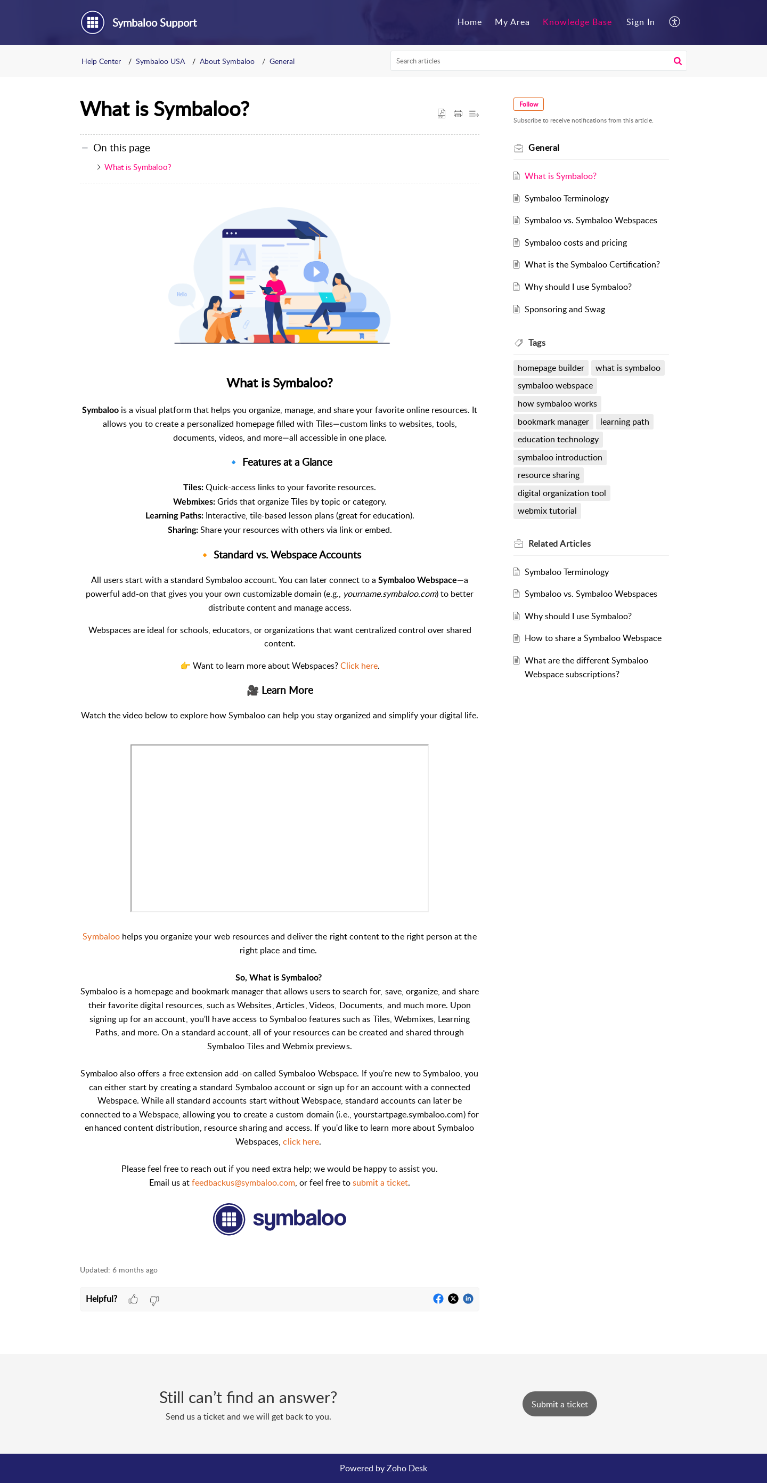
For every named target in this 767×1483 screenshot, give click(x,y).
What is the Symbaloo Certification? (592, 264)
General (282, 61)
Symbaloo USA (160, 61)
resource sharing (549, 475)
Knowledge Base (577, 22)
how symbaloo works (557, 403)
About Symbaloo (227, 61)
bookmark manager (553, 421)
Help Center (101, 61)
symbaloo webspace (555, 385)
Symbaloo (101, 936)
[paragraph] (279, 725)
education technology (558, 439)
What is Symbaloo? (138, 166)
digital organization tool (562, 493)
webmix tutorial (547, 510)
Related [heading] (559, 543)
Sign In (640, 22)
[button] (675, 22)
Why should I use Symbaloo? (578, 287)
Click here (359, 665)
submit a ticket (380, 1182)
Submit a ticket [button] (560, 1404)
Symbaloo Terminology (567, 198)
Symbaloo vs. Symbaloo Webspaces (591, 220)
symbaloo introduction (560, 457)
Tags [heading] (536, 343)
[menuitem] (470, 22)
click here (301, 1141)
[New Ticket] (560, 1404)
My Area (512, 22)
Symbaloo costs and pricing (576, 242)
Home (470, 22)
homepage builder (551, 368)
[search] (539, 61)
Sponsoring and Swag (565, 309)
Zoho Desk (407, 1468)
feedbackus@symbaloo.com (243, 1182)
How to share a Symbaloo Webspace (593, 638)
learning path (624, 421)
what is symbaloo (627, 368)
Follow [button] (528, 104)
